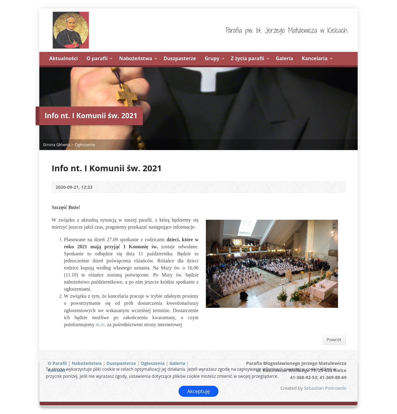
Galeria (284, 58)
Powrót (334, 339)
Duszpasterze (179, 58)
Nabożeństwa (135, 58)
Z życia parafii (247, 58)
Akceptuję (198, 391)
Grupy (212, 58)
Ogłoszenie (85, 144)
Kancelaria (315, 58)
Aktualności (63, 58)
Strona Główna (56, 144)
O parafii (97, 58)
